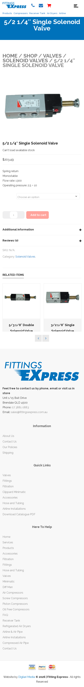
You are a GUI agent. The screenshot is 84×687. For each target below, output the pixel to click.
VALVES (52, 56)
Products (7, 13)
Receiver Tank (37, 13)
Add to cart (38, 215)
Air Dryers (52, 13)
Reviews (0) (10, 240)
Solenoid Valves (25, 60)
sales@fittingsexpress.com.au (29, 412)
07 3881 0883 (20, 407)
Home (10, 56)
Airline (62, 13)
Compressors (21, 13)
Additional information (18, 229)
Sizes (7, 194)
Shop (30, 56)
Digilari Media (26, 677)
